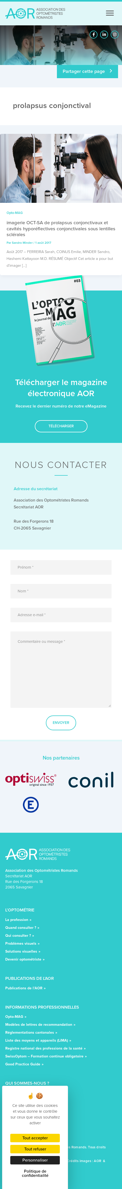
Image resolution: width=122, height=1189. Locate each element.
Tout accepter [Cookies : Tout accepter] (35, 1138)
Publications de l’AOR (23, 988)
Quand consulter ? (20, 928)
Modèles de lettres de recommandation (38, 1025)
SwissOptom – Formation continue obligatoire (44, 1057)
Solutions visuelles (21, 952)
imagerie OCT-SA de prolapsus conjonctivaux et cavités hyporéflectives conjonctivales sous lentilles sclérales (61, 228)
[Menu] (110, 13)
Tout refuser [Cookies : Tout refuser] (35, 1149)
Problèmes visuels (20, 944)
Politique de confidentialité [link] (35, 1173)
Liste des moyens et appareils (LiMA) (36, 1041)
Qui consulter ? (18, 936)
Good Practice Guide (22, 1064)
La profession (16, 920)
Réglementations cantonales (29, 1033)
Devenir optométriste (23, 960)
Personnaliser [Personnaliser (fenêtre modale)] (35, 1160)
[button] (93, 35)
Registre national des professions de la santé (43, 1049)
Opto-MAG (15, 212)
